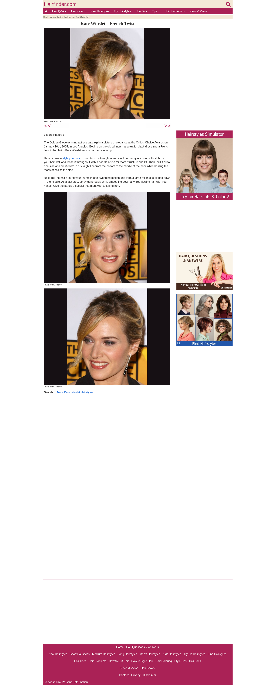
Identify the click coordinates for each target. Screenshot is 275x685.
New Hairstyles (99, 11)
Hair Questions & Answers (142, 647)
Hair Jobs (195, 661)
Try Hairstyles (122, 11)
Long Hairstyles (127, 654)
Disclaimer (149, 675)
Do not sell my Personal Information (65, 682)
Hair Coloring (163, 661)
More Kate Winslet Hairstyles (75, 392)
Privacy (135, 675)
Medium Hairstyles (103, 654)
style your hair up (73, 158)
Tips (156, 11)
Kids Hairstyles (172, 654)
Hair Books (148, 668)
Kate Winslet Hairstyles (80, 17)
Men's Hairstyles (150, 654)
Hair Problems (175, 11)
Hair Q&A (59, 11)
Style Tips (180, 661)
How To (141, 11)
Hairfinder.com (60, 4)
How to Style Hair (142, 661)
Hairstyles (78, 11)
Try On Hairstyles (194, 654)
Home (45, 17)
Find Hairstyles (217, 654)
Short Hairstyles (80, 654)
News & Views (198, 11)
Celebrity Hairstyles (64, 17)
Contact (124, 675)
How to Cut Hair (119, 661)
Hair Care (80, 661)
